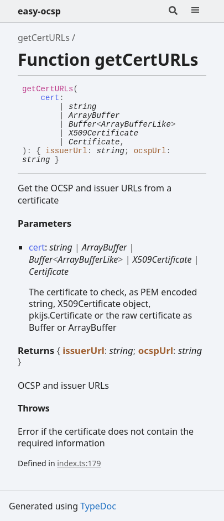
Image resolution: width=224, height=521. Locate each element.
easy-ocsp (39, 11)
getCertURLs (44, 38)
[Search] (173, 11)
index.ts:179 (79, 463)
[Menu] (195, 11)
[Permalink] (67, 160)
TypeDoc (98, 506)
